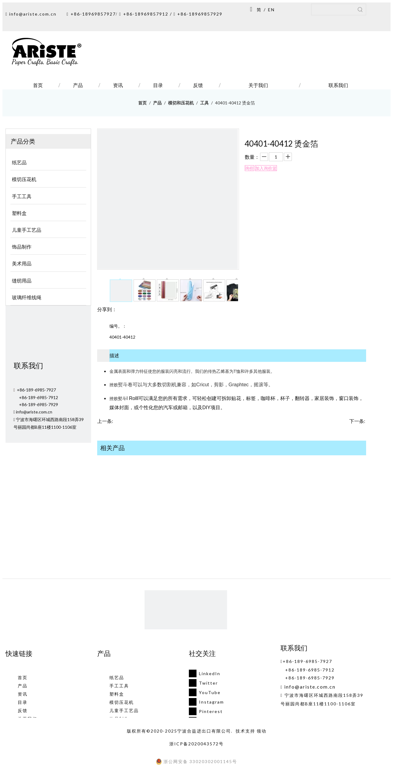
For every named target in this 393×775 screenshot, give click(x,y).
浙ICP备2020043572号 (196, 743)
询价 (249, 168)
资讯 (23, 694)
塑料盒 (116, 694)
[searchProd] (333, 9)
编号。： (118, 326)
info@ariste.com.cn (33, 13)
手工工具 (119, 685)
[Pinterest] (204, 711)
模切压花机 (121, 702)
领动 (261, 730)
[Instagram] (204, 702)
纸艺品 (116, 677)
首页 (23, 677)
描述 (114, 355)
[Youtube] (204, 692)
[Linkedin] (204, 673)
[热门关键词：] (360, 9)
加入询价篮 (266, 168)
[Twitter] (204, 683)
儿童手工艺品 (124, 710)
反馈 (23, 710)
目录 (23, 702)
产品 (23, 685)
